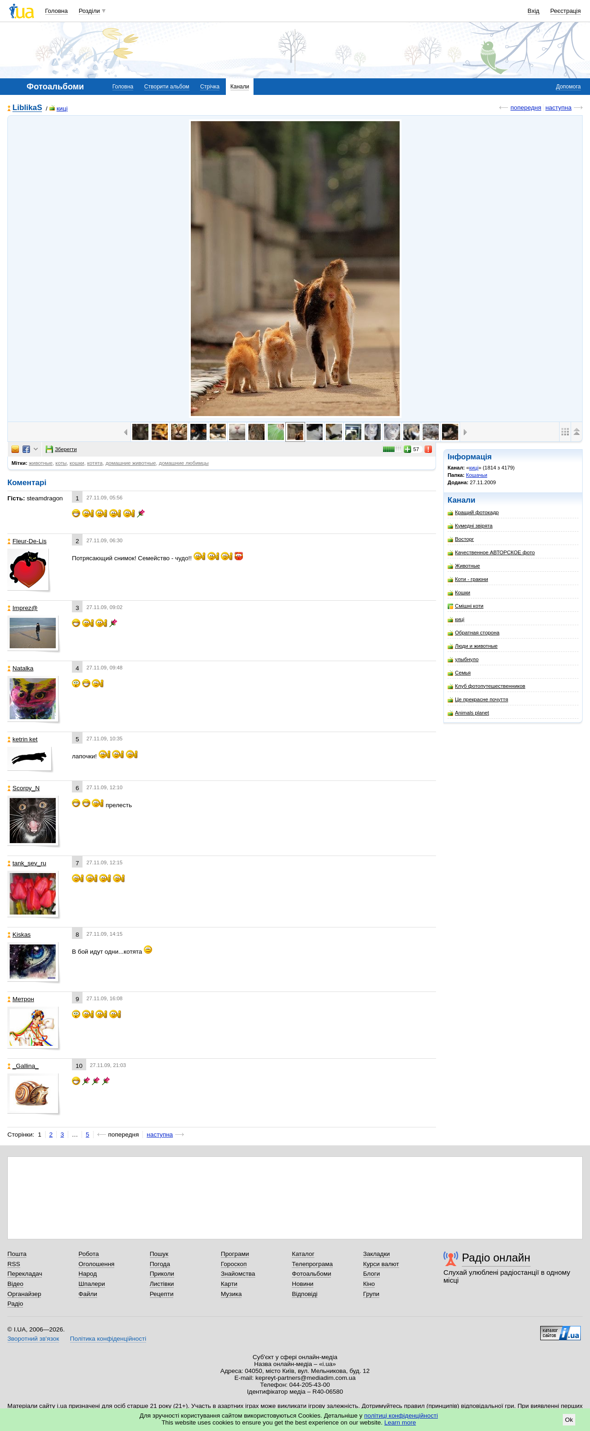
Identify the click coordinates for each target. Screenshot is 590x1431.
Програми (235, 1253)
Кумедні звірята (470, 526)
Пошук (159, 1253)
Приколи (162, 1273)
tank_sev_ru (26, 863)
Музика (231, 1293)
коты (60, 463)
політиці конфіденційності (401, 1415)
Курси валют (381, 1264)
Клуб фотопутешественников (486, 686)
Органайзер (24, 1293)
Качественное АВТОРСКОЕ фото (491, 553)
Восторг (461, 539)
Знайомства (238, 1273)
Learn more (400, 1422)
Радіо (15, 1303)
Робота (88, 1253)
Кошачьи (476, 475)
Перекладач (24, 1273)
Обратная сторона (473, 633)
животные (41, 463)
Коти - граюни (468, 579)
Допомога (568, 86)
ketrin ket (22, 739)
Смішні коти (466, 606)
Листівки (162, 1283)
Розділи (89, 10)
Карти (229, 1283)
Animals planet (468, 713)
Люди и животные (473, 646)
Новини (302, 1283)
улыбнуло (463, 660)
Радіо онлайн (496, 1257)
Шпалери (91, 1283)
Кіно (369, 1283)
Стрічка (209, 86)
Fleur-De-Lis (27, 541)
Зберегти (61, 449)
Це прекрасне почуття (478, 700)
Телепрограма (312, 1264)
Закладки (376, 1253)
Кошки (459, 593)
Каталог (303, 1253)
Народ (87, 1273)
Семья (459, 673)
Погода (160, 1264)
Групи (371, 1293)
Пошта (16, 1253)
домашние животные (131, 463)
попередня (525, 107)
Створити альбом (166, 86)
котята (95, 463)
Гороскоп (234, 1264)
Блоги (371, 1273)
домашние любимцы (184, 463)
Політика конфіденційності (108, 1338)
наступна (558, 107)
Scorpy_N (23, 788)
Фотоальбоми (311, 1273)
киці (58, 108)
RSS (13, 1264)
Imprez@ (22, 607)
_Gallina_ (23, 1065)
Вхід (534, 10)
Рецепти (162, 1293)
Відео (15, 1283)
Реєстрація (565, 10)
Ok (569, 1419)
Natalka (20, 668)
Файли (87, 1293)
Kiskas (19, 934)
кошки (77, 463)
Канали (239, 86)
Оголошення (96, 1264)
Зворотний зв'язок (33, 1338)
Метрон (20, 999)
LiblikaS (27, 108)
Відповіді (305, 1293)
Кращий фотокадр (473, 513)
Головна (56, 10)
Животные (464, 566)
